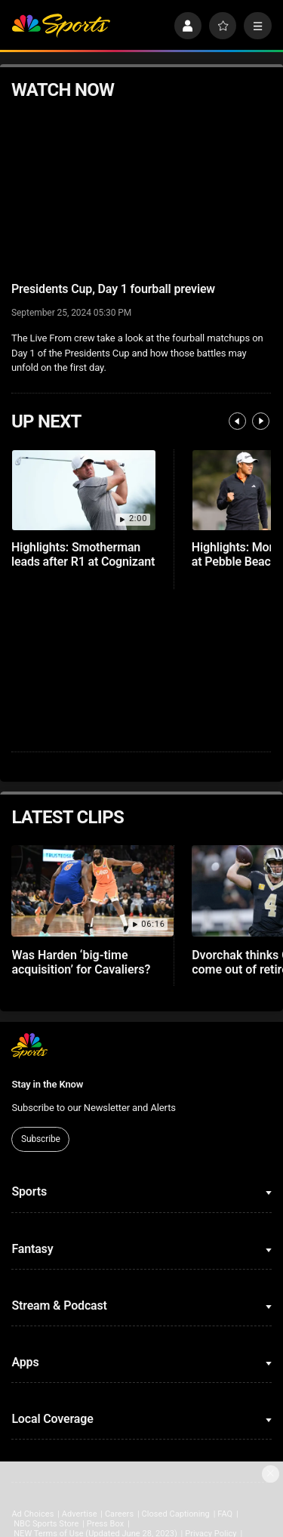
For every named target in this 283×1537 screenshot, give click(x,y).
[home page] (60, 26)
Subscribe (40, 1139)
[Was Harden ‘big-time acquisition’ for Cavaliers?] (92, 891)
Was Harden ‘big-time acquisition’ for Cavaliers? (80, 962)
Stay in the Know (47, 1084)
